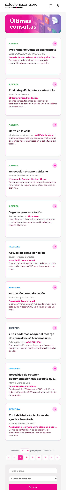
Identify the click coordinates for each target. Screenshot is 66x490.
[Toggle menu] (51, 6)
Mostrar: (15, 450)
